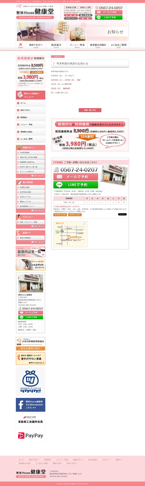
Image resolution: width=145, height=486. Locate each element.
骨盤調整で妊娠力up (27, 162)
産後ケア (119, 460)
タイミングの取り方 (27, 171)
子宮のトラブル (25, 197)
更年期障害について (27, 206)
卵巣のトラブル (25, 201)
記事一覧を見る (39, 176)
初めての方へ (26, 110)
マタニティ (106, 460)
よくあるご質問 (26, 139)
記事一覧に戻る (90, 110)
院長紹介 (24, 117)
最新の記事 (57, 463)
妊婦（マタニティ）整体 (28, 222)
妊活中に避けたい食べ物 (28, 167)
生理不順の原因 (25, 192)
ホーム (23, 103)
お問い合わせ (71, 463)
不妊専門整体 (24, 152)
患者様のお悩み (26, 132)
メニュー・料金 (26, 124)
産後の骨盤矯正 (25, 238)
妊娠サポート (78, 460)
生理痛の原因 (24, 187)
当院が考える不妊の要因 (28, 157)
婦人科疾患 (92, 460)
